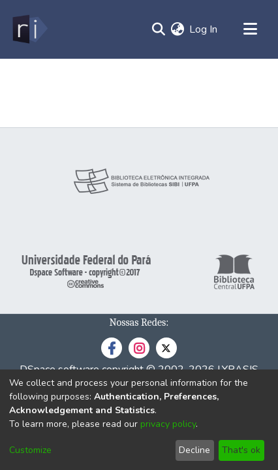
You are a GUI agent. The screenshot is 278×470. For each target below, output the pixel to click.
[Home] (29, 29)
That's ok (241, 450)
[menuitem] (177, 29)
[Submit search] (158, 29)
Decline (194, 450)
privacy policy (168, 424)
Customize (30, 450)
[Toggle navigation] (250, 29)
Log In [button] (204, 29)
